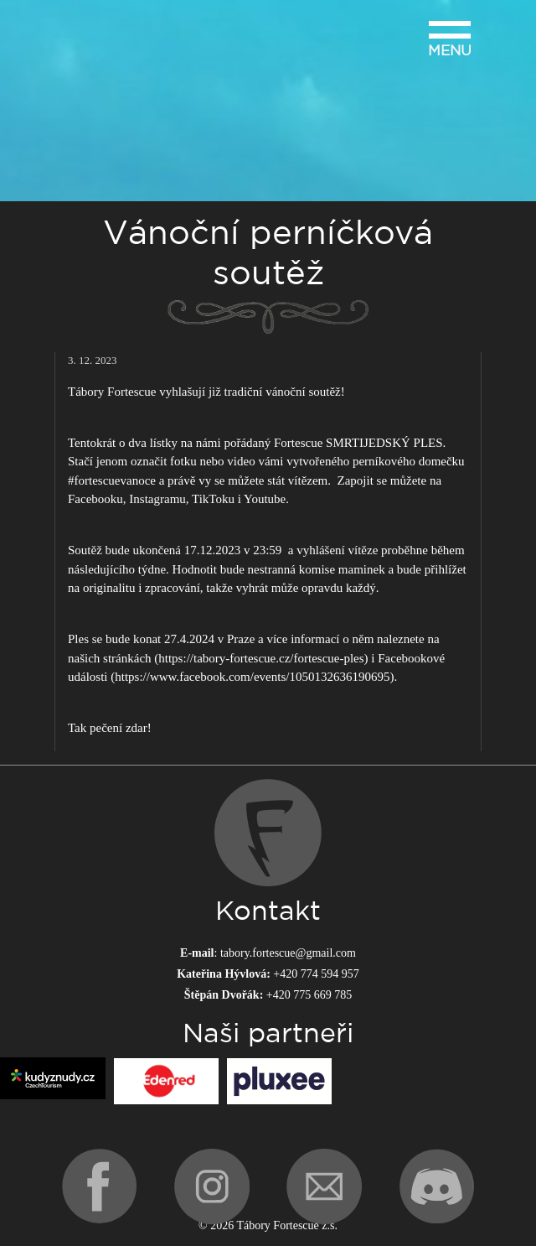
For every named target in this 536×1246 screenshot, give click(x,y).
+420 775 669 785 (309, 995)
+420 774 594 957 (315, 974)
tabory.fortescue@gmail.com (288, 953)
